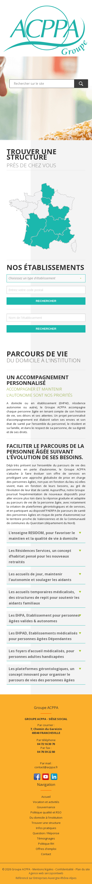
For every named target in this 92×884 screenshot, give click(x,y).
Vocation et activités (46, 802)
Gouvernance (46, 807)
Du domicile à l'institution (46, 817)
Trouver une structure (46, 823)
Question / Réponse (46, 833)
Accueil (46, 797)
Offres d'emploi (46, 849)
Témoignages (46, 838)
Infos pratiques (46, 828)
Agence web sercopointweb (46, 873)
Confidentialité (64, 869)
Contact (46, 854)
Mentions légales (42, 869)
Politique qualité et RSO (46, 812)
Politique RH (46, 844)
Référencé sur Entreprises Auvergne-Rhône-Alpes (46, 878)
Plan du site (83, 869)
